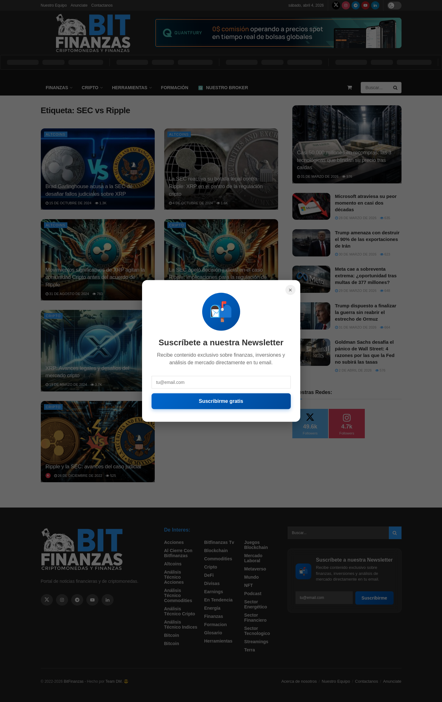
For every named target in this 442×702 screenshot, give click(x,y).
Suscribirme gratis (221, 401)
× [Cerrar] (290, 289)
